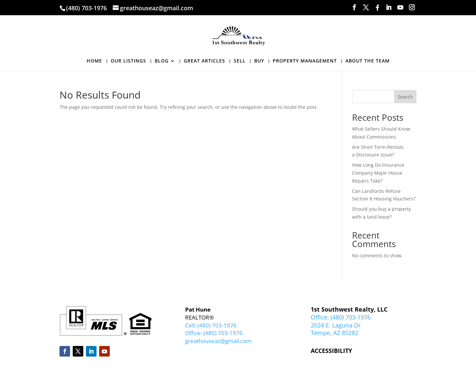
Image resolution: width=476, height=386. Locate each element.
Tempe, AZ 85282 (334, 333)
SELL (240, 61)
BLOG (162, 61)
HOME (94, 61)
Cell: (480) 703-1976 (211, 325)
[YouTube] (400, 7)
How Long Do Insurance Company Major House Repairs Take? (378, 173)
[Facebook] (377, 8)
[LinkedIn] (389, 7)
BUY (259, 61)
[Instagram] (412, 7)
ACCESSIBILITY (331, 351)
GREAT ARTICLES (204, 61)
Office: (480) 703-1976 (214, 333)
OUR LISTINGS (128, 61)
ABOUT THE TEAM (367, 61)
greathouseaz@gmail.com (218, 341)
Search (405, 97)
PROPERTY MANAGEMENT (305, 61)
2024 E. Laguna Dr (336, 325)
